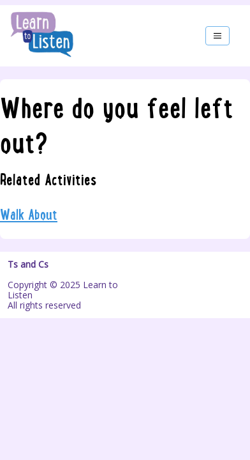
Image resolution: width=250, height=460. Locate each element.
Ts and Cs (28, 264)
